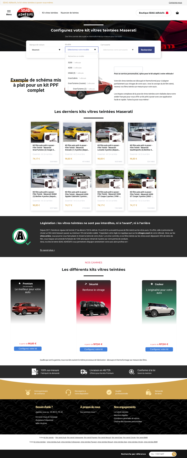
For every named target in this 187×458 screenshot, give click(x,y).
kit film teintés (49, 437)
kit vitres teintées (40, 441)
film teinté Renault (104, 437)
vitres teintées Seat (120, 441)
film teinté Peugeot (90, 437)
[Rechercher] (174, 453)
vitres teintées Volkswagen (70, 441)
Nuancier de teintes (70, 13)
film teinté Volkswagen (75, 437)
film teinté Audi (60, 437)
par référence (133, 453)
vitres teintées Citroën (135, 441)
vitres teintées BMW (151, 441)
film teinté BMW (142, 437)
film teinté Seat (117, 437)
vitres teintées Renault (105, 441)
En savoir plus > (47, 250)
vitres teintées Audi (53, 441)
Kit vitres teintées (50, 13)
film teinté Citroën (129, 437)
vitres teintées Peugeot (89, 441)
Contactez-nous (175, 3)
